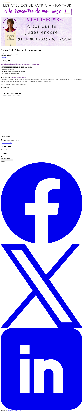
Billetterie (3, 57)
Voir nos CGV (17, 410)
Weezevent (10, 410)
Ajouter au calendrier (6, 143)
